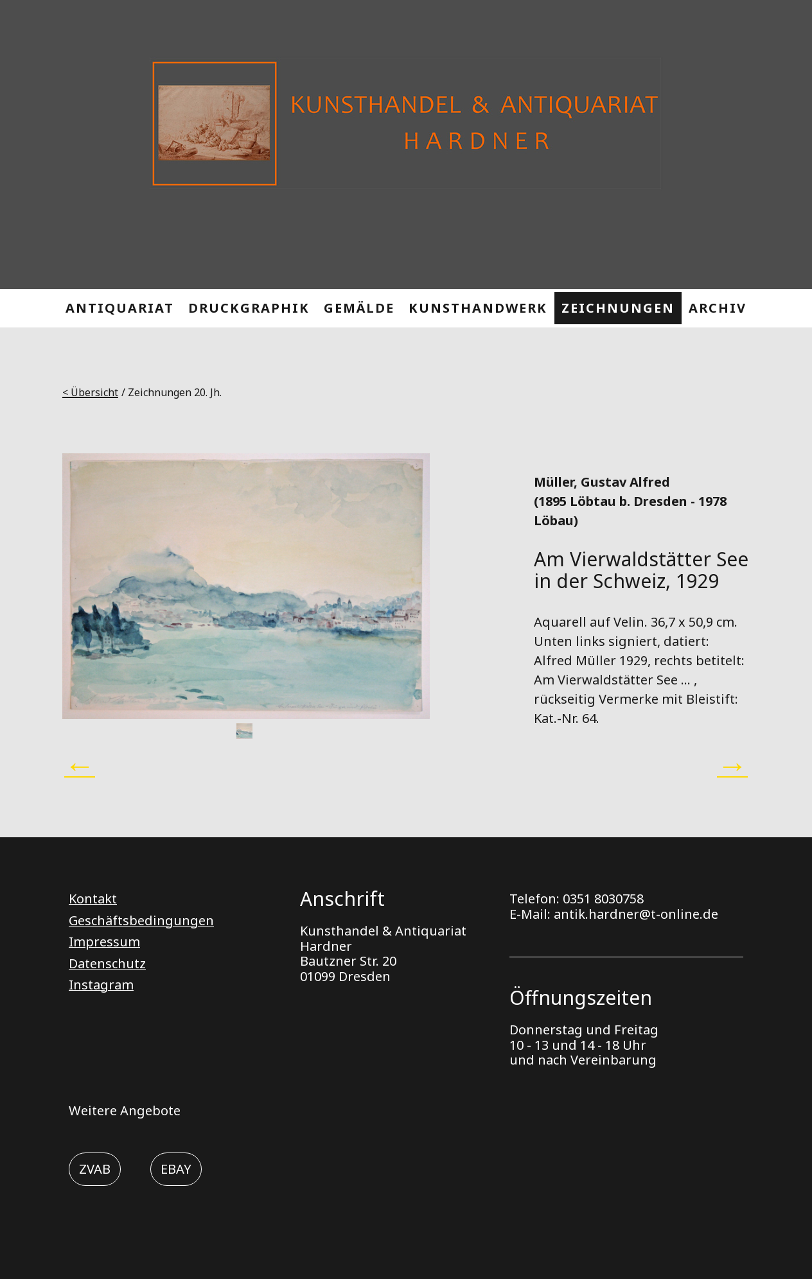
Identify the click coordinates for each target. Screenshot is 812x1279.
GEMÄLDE (359, 308)
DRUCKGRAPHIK (249, 308)
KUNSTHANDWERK (478, 308)
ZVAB (94, 1169)
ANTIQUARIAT (120, 308)
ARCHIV (717, 308)
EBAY (176, 1169)
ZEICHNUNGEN (618, 308)
